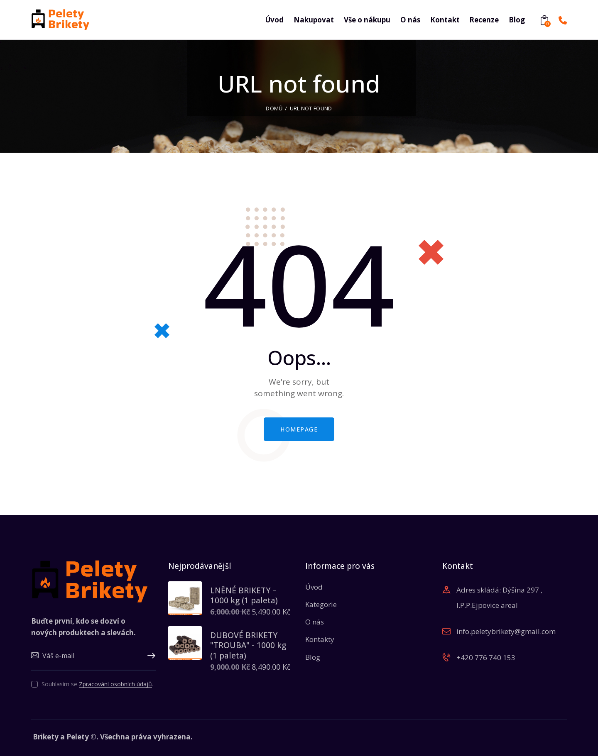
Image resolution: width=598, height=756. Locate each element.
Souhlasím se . (97, 684)
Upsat (149, 656)
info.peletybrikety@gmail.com (506, 631)
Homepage (299, 429)
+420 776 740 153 (485, 657)
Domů (274, 108)
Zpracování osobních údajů (115, 684)
